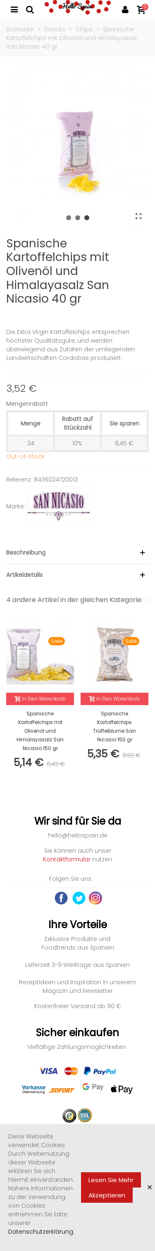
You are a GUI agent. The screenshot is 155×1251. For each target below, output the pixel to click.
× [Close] (150, 1187)
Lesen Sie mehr (111, 1180)
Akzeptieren (106, 1195)
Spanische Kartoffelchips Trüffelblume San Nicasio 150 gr (114, 726)
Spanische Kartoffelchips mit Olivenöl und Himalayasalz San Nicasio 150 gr (40, 731)
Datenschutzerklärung (40, 1231)
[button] (68, 217)
